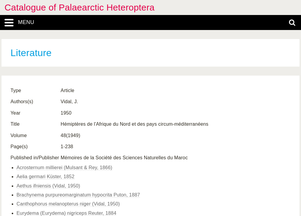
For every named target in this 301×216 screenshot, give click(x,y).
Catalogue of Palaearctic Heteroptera (79, 7)
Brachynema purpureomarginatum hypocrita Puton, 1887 (78, 194)
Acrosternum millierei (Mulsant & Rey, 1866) (64, 167)
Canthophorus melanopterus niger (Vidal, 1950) (68, 203)
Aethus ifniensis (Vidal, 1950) (48, 185)
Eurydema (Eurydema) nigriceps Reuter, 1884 (66, 213)
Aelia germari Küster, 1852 (45, 176)
